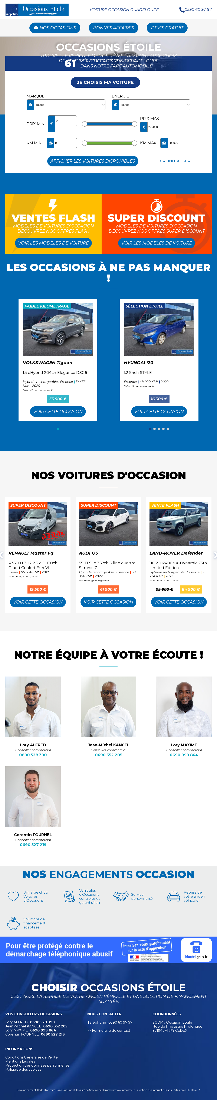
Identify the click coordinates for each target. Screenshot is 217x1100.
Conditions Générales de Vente (31, 1057)
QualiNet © (194, 1089)
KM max (148, 143)
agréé (182, 1089)
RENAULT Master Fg (31, 553)
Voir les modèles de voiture (53, 243)
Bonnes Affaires (113, 27)
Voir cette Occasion (58, 411)
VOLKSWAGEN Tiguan (47, 362)
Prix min (36, 124)
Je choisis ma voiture (105, 82)
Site (176, 1089)
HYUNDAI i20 (138, 362)
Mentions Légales (20, 1061)
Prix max (149, 118)
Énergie (120, 96)
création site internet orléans (154, 1089)
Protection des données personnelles (37, 1065)
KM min (34, 143)
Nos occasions (55, 27)
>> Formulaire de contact (108, 1030)
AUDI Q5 (88, 553)
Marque (36, 96)
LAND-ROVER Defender (176, 553)
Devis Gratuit (167, 27)
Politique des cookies (23, 1069)
